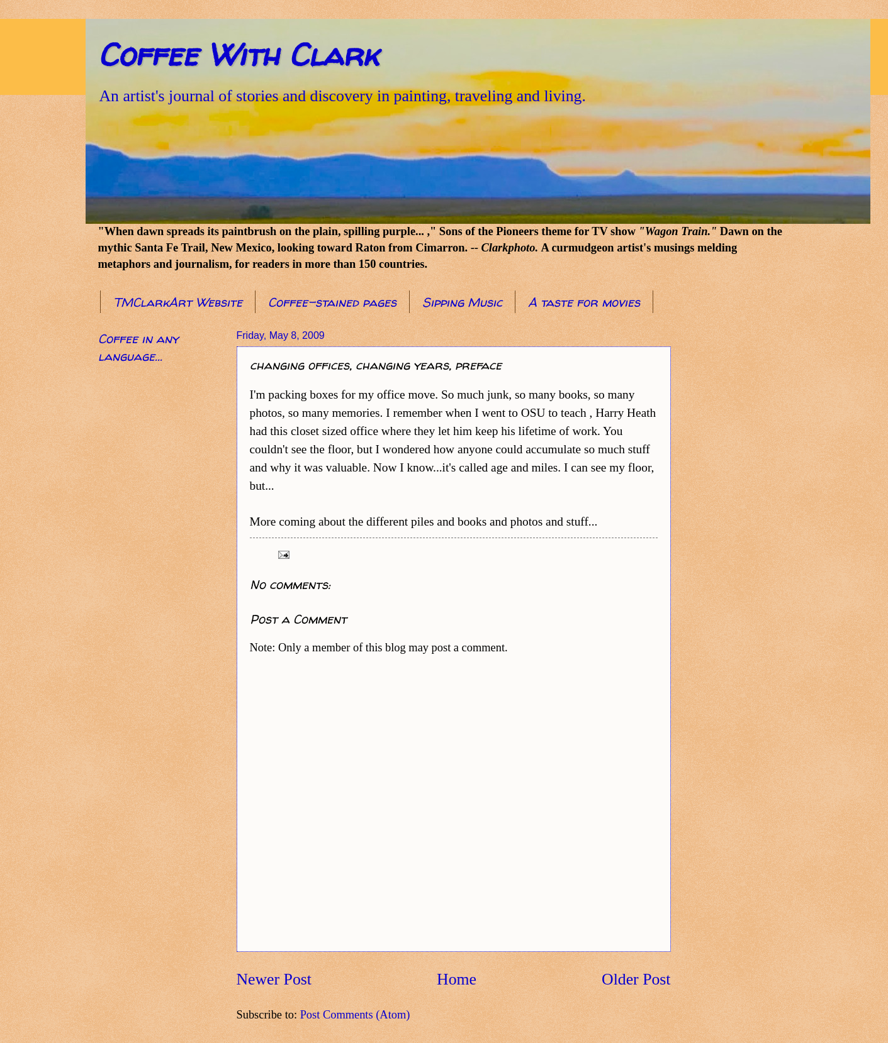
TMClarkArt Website (177, 302)
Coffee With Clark (238, 54)
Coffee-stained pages (332, 302)
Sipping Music (462, 302)
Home (456, 979)
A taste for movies (584, 302)
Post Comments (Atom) (355, 1014)
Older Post (636, 979)
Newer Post (274, 979)
